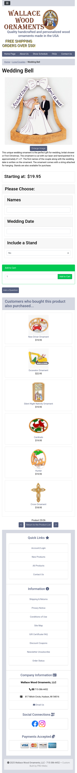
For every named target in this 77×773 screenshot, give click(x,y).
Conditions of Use (38, 617)
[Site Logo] (38, 20)
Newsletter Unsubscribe (38, 652)
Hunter (38, 471)
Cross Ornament (38, 504)
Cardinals (38, 437)
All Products (38, 565)
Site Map (38, 625)
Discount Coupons (38, 643)
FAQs (54, 54)
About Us (24, 54)
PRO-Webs (42, 766)
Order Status (39, 660)
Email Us (38, 705)
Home (7, 62)
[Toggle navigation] (7, 3)
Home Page (9, 54)
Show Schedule (40, 54)
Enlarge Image (38, 148)
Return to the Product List (38, 524)
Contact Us (66, 54)
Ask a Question (10, 290)
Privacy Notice (38, 608)
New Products (38, 557)
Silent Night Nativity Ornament (38, 403)
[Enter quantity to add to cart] (31, 276)
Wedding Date (20, 221)
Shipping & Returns (38, 599)
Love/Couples (18, 62)
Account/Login (38, 548)
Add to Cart (64, 276)
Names (14, 199)
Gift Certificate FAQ (38, 634)
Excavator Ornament (38, 370)
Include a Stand (22, 242)
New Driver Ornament (38, 337)
